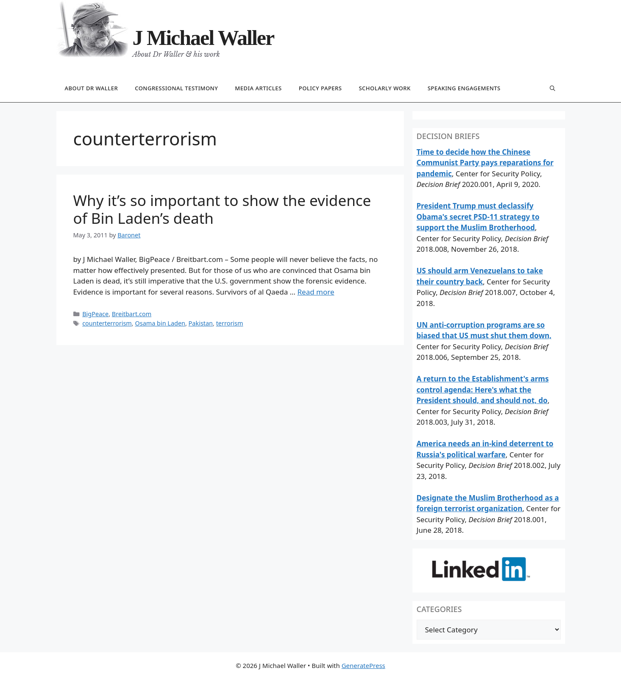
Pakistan (201, 323)
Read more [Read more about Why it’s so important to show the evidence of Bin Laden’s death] (315, 292)
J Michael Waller (203, 38)
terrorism (229, 323)
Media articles (258, 88)
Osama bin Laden (160, 323)
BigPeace (95, 314)
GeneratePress (363, 665)
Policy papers (320, 88)
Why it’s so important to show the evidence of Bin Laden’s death (222, 209)
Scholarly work (384, 88)
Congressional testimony (176, 88)
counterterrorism (107, 323)
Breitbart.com (131, 314)
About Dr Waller (91, 88)
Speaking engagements (464, 88)
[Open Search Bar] (553, 88)
